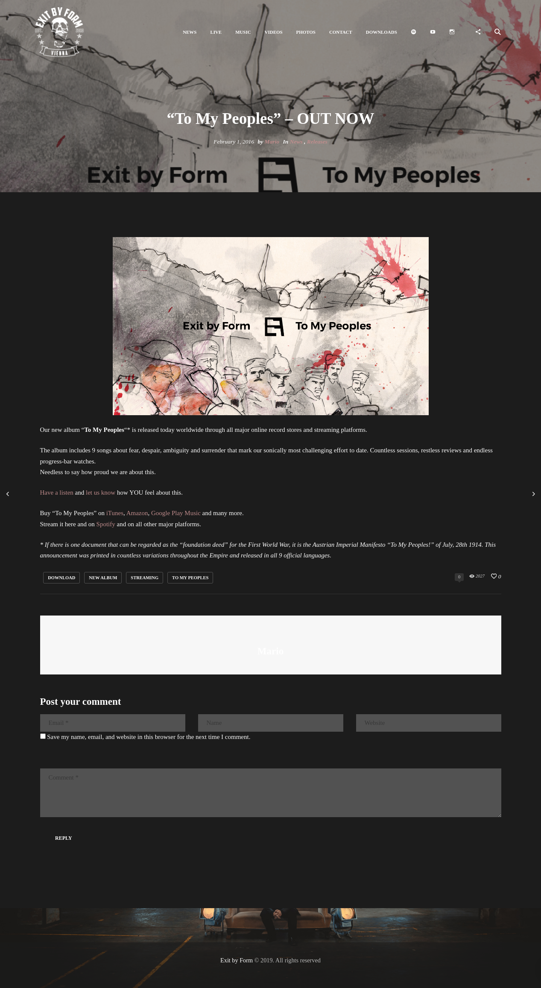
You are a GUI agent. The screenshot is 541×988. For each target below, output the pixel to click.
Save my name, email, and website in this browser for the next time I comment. (148, 736)
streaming (144, 577)
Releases (317, 141)
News (296, 141)
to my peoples (190, 577)
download (61, 577)
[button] (189, 32)
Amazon (137, 513)
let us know (100, 492)
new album (103, 577)
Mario (272, 141)
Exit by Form (236, 960)
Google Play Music (176, 513)
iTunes (114, 513)
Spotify (106, 524)
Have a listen (56, 492)
